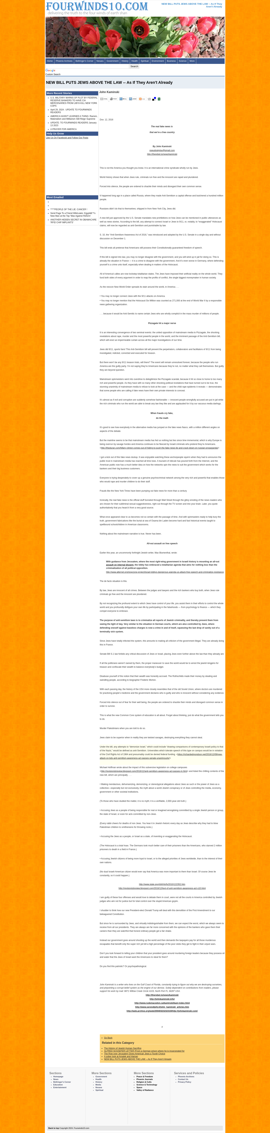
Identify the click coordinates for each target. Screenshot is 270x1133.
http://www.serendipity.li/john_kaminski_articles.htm (162, 1007)
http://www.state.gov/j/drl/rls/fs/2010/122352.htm (162, 884)
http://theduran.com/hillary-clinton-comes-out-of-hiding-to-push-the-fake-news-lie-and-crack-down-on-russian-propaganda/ (159, 448)
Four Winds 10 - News (82, 7)
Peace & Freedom (145, 1076)
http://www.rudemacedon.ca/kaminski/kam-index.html (162, 1003)
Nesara (100, 61)
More (192, 61)
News (55, 1079)
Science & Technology (147, 1085)
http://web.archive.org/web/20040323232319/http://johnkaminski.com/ (162, 1011)
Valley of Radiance (145, 1090)
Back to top (53, 1128)
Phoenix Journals (145, 1079)
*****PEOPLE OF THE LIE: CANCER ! (68, 209)
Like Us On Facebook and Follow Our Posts (67, 137)
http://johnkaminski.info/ (162, 999)
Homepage (58, 1076)
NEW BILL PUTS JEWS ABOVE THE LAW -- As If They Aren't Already (137, 1059)
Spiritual (144, 61)
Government (112, 61)
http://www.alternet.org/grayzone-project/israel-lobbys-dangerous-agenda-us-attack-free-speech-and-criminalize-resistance (165, 572)
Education (58, 1085)
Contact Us (183, 1079)
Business (171, 61)
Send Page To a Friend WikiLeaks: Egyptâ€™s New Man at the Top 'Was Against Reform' (72, 214)
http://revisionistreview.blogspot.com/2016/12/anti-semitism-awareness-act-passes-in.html (144, 771)
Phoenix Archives (64, 61)
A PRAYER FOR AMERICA (63, 129)
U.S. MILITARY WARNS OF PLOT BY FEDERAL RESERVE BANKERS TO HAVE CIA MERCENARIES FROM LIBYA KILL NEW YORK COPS (73, 101)
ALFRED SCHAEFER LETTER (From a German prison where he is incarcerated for (144, 1051)
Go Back (108, 1038)
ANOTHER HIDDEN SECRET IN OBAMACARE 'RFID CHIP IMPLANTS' (73, 221)
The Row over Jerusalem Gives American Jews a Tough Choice (134, 1053)
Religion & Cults (144, 1082)
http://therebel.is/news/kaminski (162, 154)
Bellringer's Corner (84, 61)
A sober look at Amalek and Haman (121, 1056)
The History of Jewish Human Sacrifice (122, 1048)
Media (98, 1085)
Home (50, 61)
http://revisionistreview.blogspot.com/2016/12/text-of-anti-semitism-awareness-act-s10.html (162, 888)
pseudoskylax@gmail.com (162, 150)
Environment (158, 61)
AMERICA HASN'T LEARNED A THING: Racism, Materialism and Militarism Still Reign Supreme (74, 117)
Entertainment (60, 1087)
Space (139, 1087)
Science (183, 61)
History (125, 61)
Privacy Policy (184, 1082)
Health (134, 61)
